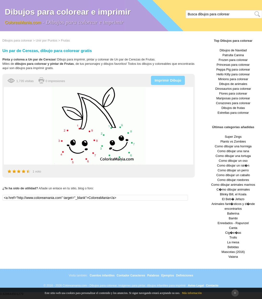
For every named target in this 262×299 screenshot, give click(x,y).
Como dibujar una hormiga (233, 146)
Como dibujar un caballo (233, 175)
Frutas (65, 40)
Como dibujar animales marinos (233, 184)
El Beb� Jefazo (233, 199)
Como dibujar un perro (233, 170)
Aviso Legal (196, 285)
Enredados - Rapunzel (233, 223)
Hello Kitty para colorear (233, 74)
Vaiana (233, 256)
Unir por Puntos (46, 40)
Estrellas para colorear (233, 112)
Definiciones (184, 275)
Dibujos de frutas (233, 108)
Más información (192, 293)
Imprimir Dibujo (168, 80)
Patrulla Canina (233, 55)
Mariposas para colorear (233, 98)
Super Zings (233, 136)
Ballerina (233, 213)
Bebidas (233, 247)
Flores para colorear (233, 93)
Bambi (233, 218)
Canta (233, 228)
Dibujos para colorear (17, 40)
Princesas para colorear (233, 64)
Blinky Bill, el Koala (233, 194)
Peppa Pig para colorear (233, 69)
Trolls (233, 237)
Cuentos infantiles (102, 275)
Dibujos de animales (233, 84)
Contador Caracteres (131, 275)
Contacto (212, 285)
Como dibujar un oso (233, 160)
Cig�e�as (233, 232)
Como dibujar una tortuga (233, 156)
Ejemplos (167, 275)
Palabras (153, 275)
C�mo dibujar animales (233, 189)
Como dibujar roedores (233, 180)
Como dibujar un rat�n (233, 165)
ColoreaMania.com (23, 22)
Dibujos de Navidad (233, 50)
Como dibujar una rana (233, 151)
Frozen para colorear (233, 60)
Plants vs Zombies (233, 141)
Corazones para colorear (233, 103)
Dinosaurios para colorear (233, 88)
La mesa (233, 242)
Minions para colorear (233, 79)
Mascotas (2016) (233, 252)
